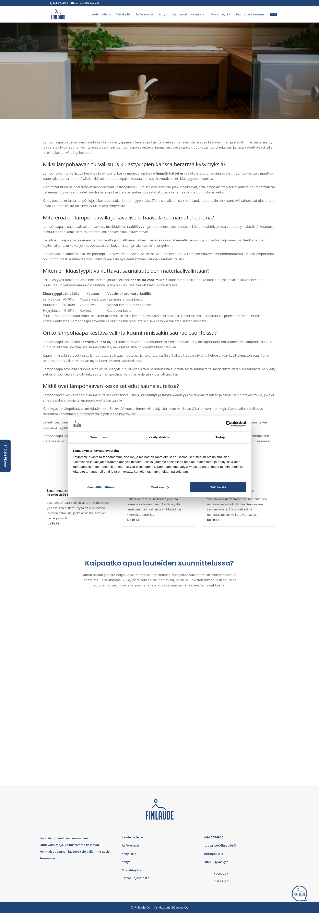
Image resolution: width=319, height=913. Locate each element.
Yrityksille (123, 14)
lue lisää (53, 523)
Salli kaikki (218, 487)
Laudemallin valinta (186, 14)
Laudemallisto (100, 14)
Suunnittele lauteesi (250, 14)
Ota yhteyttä (220, 14)
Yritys (162, 14)
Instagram (221, 880)
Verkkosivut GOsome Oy (171, 907)
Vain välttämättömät (101, 487)
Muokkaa (160, 487)
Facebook (221, 873)
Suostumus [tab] (98, 437)
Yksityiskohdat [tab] (159, 437)
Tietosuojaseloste (135, 878)
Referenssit (144, 14)
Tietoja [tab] (221, 437)
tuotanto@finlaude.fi (220, 845)
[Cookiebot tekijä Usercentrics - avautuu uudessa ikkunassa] (229, 424)
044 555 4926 (60, 3)
